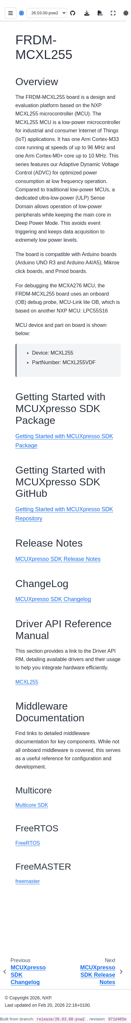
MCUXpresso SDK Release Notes (58, 559)
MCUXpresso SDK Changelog (53, 599)
